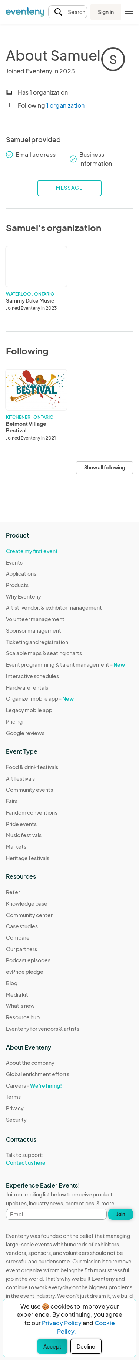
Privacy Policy (62, 1323)
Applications (21, 573)
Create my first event (32, 551)
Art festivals (20, 778)
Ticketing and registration (37, 642)
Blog (11, 983)
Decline (86, 1346)
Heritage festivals (27, 858)
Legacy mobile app (29, 710)
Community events (29, 789)
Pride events (21, 824)
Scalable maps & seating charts (44, 653)
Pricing (14, 721)
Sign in (106, 12)
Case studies (22, 926)
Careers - (34, 1085)
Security (16, 1119)
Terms (13, 1096)
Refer (13, 892)
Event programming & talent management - (65, 664)
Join (120, 1214)
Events (14, 562)
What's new (20, 1005)
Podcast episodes (28, 960)
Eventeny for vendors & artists (42, 1028)
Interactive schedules (32, 676)
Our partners (21, 949)
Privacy (15, 1108)
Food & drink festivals (32, 767)
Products (17, 585)
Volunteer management (35, 619)
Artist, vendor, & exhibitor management (54, 607)
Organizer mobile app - (40, 698)
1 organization (65, 105)
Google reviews (25, 733)
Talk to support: (37, 1158)
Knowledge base (26, 903)
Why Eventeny (23, 596)
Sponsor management (33, 630)
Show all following (104, 468)
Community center (29, 915)
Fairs (11, 801)
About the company (30, 1062)
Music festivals (24, 835)
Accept (52, 1346)
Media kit (17, 994)
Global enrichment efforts (37, 1074)
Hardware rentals (27, 687)
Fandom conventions (31, 812)
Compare (18, 937)
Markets (16, 846)
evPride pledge (24, 971)
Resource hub (23, 1017)
